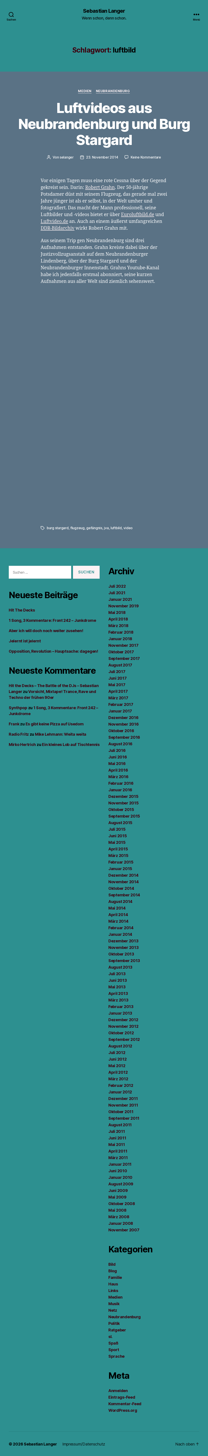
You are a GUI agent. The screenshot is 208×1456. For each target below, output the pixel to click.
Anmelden (118, 1390)
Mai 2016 (117, 763)
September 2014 (124, 894)
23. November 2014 (102, 157)
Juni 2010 (117, 1170)
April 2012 (118, 1072)
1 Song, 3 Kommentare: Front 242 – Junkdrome (52, 620)
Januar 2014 (120, 934)
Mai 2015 (117, 842)
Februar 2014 (120, 927)
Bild (112, 1264)
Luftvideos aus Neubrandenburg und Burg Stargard (104, 123)
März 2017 (118, 697)
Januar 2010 (120, 1177)
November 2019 (123, 605)
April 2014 (118, 914)
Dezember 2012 (123, 1019)
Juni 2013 (117, 980)
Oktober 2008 (121, 1203)
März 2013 (118, 999)
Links (113, 1290)
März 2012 (118, 1078)
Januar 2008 (120, 1223)
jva (106, 527)
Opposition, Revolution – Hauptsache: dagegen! (53, 651)
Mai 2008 (117, 1209)
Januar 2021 (120, 599)
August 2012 (120, 1045)
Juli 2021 (116, 592)
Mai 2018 (117, 612)
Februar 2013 (120, 1006)
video (128, 527)
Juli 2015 (117, 829)
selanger (67, 157)
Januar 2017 (120, 710)
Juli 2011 (116, 1131)
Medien (84, 91)
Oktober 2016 (121, 730)
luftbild (116, 527)
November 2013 (123, 947)
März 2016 (118, 776)
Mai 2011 (116, 1144)
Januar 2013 (120, 1012)
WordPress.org (122, 1410)
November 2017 (123, 645)
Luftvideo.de (54, 221)
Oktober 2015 (121, 809)
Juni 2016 (117, 756)
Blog (112, 1270)
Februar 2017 (120, 704)
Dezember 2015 (123, 796)
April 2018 (118, 618)
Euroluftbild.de (137, 214)
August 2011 (120, 1124)
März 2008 (118, 1216)
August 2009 (120, 1183)
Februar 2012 (120, 1085)
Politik (114, 1323)
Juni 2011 (117, 1137)
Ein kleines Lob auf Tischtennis (71, 744)
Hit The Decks (22, 609)
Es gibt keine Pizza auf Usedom (55, 723)
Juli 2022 (117, 585)
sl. (110, 1336)
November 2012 (123, 1026)
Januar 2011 (120, 1164)
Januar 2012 (120, 1091)
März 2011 (118, 1157)
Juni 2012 (117, 1058)
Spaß (113, 1342)
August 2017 (120, 664)
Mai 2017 (116, 684)
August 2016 (120, 743)
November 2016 (123, 723)
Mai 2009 (117, 1196)
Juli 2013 (117, 973)
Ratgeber (117, 1329)
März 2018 (118, 625)
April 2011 (117, 1150)
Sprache (116, 1356)
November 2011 (123, 1104)
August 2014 (120, 901)
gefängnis (94, 527)
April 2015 (118, 848)
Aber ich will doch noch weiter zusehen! (46, 630)
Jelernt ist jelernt (25, 640)
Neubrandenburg (113, 91)
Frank (14, 723)
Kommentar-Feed (124, 1403)
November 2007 (123, 1229)
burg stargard (58, 527)
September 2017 (124, 658)
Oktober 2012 (121, 1032)
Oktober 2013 (121, 953)
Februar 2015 (120, 861)
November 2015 (123, 802)
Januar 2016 (120, 789)
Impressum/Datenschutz (83, 1443)
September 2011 (123, 1118)
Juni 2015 (117, 835)
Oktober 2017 (121, 651)
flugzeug (77, 527)
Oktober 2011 (120, 1111)
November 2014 (123, 881)
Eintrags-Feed (121, 1396)
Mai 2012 (116, 1065)
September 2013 (124, 960)
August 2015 (120, 822)
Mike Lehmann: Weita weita (60, 734)
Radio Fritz (19, 734)
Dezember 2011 (123, 1098)
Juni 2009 (118, 1190)
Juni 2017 (117, 677)
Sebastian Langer (104, 11)
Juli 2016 (117, 750)
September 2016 (124, 737)
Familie (115, 1277)
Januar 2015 (120, 868)
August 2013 (120, 966)
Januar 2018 (120, 638)
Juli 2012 (116, 1052)
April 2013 (118, 993)
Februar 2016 (120, 783)
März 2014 (118, 920)
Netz (112, 1310)
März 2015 (118, 855)
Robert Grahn (100, 187)
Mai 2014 (117, 907)
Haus (113, 1283)
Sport (113, 1349)
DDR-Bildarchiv (58, 228)
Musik (114, 1303)
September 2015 (124, 815)
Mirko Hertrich (22, 744)
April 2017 (118, 691)
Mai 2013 (117, 986)
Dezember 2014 (123, 875)
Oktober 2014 (121, 888)
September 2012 (124, 1039)
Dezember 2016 (123, 717)
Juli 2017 (116, 671)
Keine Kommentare (146, 157)
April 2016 (118, 769)
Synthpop (18, 707)
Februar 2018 (120, 631)
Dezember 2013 (123, 940)
